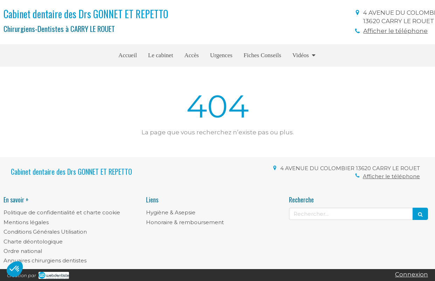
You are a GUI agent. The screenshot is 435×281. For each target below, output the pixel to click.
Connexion (411, 274)
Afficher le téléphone (395, 30)
